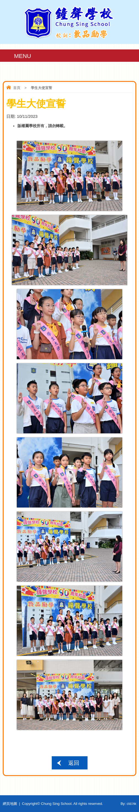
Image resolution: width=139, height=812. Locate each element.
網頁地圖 (10, 804)
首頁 (16, 88)
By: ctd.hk (128, 804)
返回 (73, 763)
